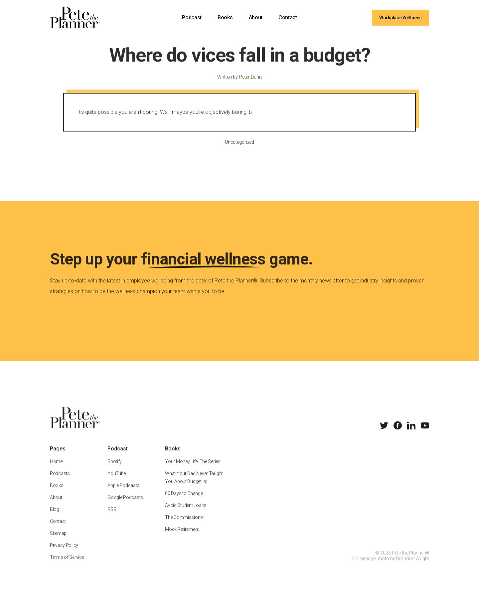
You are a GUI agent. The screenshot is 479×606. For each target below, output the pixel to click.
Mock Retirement (182, 536)
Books (225, 17)
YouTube (116, 480)
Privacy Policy (64, 552)
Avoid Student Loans (186, 512)
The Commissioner (184, 524)
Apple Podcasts (123, 492)
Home (56, 468)
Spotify (114, 468)
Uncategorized (239, 149)
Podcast (192, 17)
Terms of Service (67, 564)
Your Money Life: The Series (192, 468)
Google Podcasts (125, 504)
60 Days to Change (184, 500)
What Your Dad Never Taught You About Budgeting (194, 484)
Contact (287, 17)
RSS (111, 516)
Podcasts (60, 480)
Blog (54, 516)
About (255, 17)
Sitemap (58, 540)
